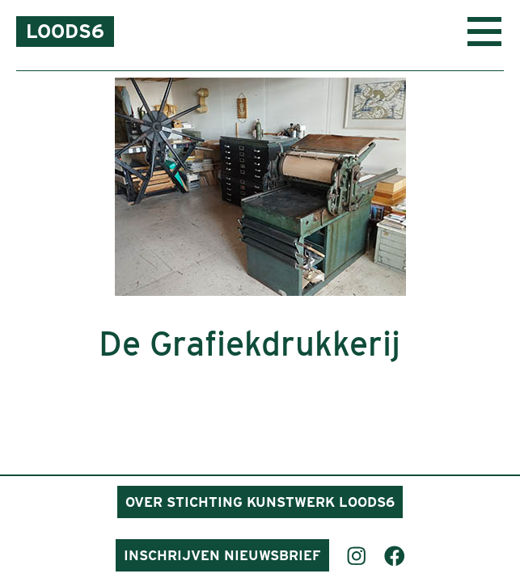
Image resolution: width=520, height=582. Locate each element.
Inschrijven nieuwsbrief (222, 555)
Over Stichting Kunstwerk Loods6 (260, 502)
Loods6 (65, 31)
